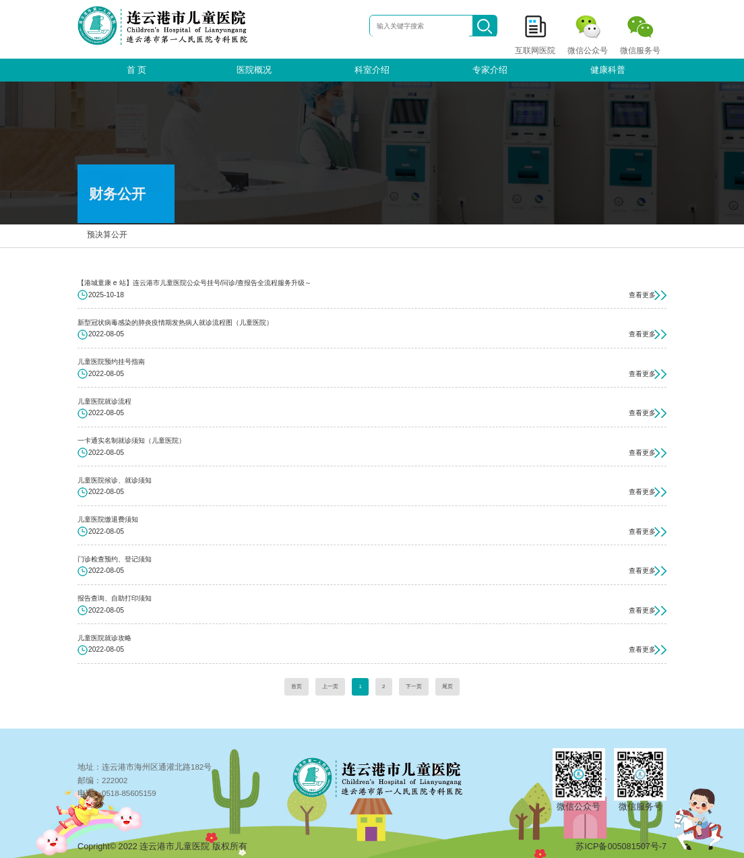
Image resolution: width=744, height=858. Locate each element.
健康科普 (607, 70)
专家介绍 (489, 70)
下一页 (414, 686)
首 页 (137, 70)
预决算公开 (105, 228)
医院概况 (254, 70)
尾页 (447, 686)
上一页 (330, 686)
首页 (296, 686)
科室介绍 (372, 70)
